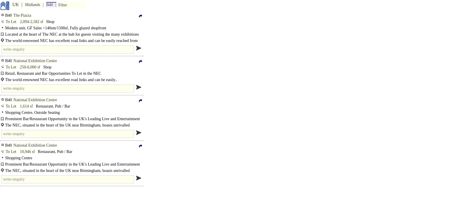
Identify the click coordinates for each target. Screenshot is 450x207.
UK (15, 4)
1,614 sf (26, 106)
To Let (11, 22)
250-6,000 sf (30, 67)
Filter (62, 5)
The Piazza (22, 15)
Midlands (32, 5)
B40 (49, 5)
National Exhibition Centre (35, 61)
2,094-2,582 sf (31, 22)
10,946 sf (27, 152)
